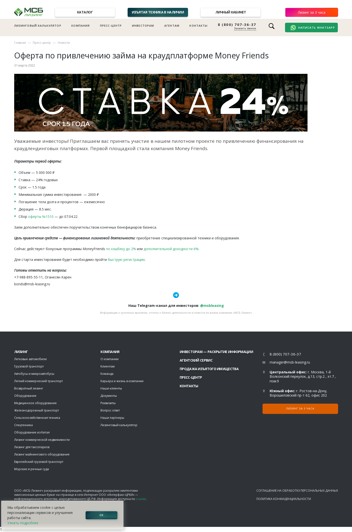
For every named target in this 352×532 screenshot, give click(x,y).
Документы (108, 396)
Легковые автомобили (30, 359)
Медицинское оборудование (35, 403)
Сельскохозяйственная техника (37, 418)
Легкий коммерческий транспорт (38, 381)
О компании (109, 359)
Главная (20, 43)
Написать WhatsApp (312, 28)
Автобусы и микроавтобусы (34, 374)
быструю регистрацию (126, 259)
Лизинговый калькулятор (37, 25)
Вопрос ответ (110, 410)
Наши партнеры (112, 418)
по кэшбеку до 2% (121, 248)
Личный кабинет (230, 12)
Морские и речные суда (31, 469)
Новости (64, 43)
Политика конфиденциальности (283, 499)
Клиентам (107, 366)
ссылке (141, 499)
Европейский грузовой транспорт (38, 462)
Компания (80, 25)
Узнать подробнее (22, 523)
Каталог (85, 12)
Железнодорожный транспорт (36, 410)
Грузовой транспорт (29, 366)
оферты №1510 (41, 216)
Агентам (171, 25)
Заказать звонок (245, 28)
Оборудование (25, 396)
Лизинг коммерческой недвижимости (42, 440)
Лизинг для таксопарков (31, 447)
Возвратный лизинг (28, 388)
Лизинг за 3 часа (311, 12)
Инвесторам (143, 25)
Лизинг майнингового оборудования (41, 454)
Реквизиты (108, 403)
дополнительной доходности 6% (171, 248)
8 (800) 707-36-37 (237, 24)
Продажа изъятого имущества (209, 368)
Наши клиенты (111, 388)
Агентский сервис (196, 360)
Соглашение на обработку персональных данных (297, 490)
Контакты (198, 25)
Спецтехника (23, 425)
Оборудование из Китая (32, 432)
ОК (101, 515)
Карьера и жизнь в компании (121, 381)
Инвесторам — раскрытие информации (216, 351)
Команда (106, 374)
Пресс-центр (111, 25)
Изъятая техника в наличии (158, 12)
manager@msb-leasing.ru (290, 362)
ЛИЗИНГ (21, 351)
